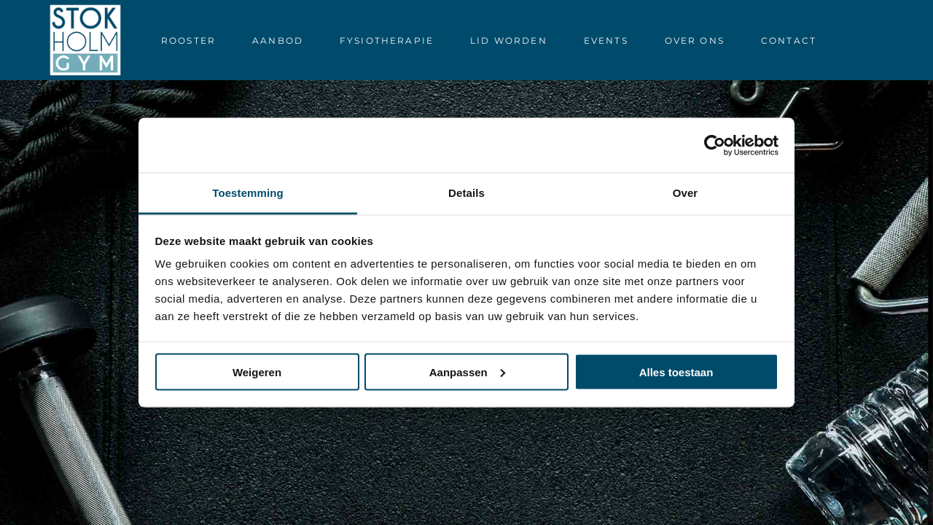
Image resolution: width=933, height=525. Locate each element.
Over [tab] (685, 193)
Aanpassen (467, 371)
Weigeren (257, 371)
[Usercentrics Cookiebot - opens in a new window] (714, 145)
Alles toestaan (676, 371)
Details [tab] (466, 193)
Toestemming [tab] (248, 193)
